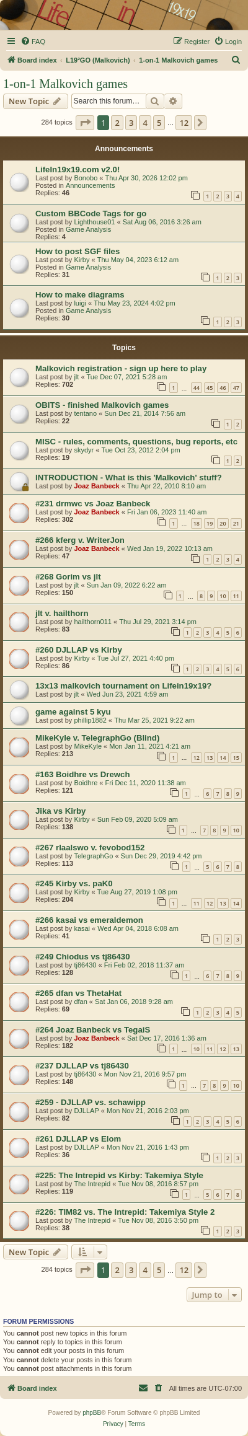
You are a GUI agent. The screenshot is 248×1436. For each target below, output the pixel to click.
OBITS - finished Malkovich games (102, 405)
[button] (85, 122)
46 (222, 388)
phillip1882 (90, 720)
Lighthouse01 (94, 222)
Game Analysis (88, 229)
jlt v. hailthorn (61, 613)
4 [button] (145, 122)
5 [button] (159, 122)
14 (222, 758)
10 (222, 596)
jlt (76, 377)
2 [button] (117, 122)
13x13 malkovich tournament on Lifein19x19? (123, 685)
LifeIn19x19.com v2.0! (77, 169)
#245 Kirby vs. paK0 (74, 883)
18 (196, 523)
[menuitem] (32, 41)
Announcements (90, 185)
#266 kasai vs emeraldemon (89, 920)
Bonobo (85, 178)
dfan (80, 1001)
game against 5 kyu (73, 711)
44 (196, 388)
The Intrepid (92, 1183)
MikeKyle (88, 746)
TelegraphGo (93, 856)
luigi (80, 303)
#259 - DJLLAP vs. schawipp (90, 1102)
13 (209, 758)
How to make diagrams (80, 294)
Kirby (81, 259)
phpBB (91, 1412)
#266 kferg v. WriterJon (80, 540)
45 (209, 388)
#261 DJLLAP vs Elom (78, 1138)
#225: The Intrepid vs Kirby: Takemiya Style (119, 1175)
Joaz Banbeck (96, 486)
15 (236, 758)
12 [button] (183, 122)
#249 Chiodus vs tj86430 (82, 956)
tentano (85, 413)
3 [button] (131, 122)
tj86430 (85, 965)
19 (209, 523)
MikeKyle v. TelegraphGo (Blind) (97, 737)
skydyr (84, 450)
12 (196, 758)
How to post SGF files (77, 251)
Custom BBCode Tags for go (90, 213)
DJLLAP (86, 1110)
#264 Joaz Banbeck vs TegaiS (92, 1029)
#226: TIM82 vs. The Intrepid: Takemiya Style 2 (125, 1212)
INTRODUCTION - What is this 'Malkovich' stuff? (128, 477)
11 (236, 596)
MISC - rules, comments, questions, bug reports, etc (136, 441)
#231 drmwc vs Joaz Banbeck (92, 503)
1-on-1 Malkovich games (65, 83)
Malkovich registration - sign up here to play (120, 368)
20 (222, 523)
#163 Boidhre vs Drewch (82, 774)
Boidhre (85, 782)
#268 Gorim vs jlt (68, 576)
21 (236, 523)
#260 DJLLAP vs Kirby (78, 649)
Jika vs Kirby (60, 811)
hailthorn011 (93, 621)
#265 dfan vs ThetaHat (78, 993)
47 (236, 388)
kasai (82, 928)
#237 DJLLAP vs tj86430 (82, 1065)
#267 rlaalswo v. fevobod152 (89, 847)
